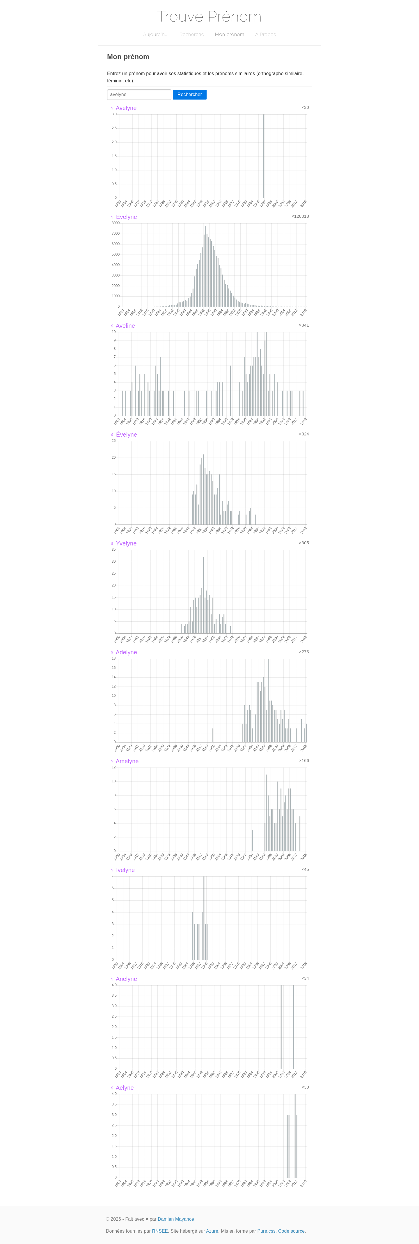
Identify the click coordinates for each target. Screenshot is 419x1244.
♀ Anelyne (123, 979)
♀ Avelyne (123, 108)
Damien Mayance (176, 1219)
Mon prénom (229, 34)
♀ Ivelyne (122, 870)
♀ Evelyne (123, 217)
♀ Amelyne (124, 761)
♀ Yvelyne (123, 543)
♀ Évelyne (123, 434)
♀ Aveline (122, 325)
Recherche (192, 34)
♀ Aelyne (122, 1087)
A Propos (265, 34)
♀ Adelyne (123, 652)
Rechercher (189, 94)
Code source (291, 1231)
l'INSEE (160, 1231)
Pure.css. (267, 1231)
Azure (212, 1231)
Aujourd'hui (156, 34)
